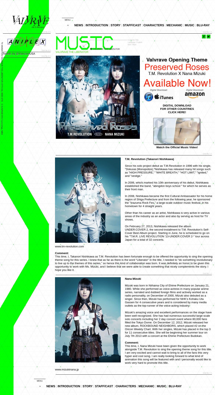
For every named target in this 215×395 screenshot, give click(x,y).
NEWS (78, 25)
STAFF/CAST (132, 25)
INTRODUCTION (97, 25)
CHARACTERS (153, 25)
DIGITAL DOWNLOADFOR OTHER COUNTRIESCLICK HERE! (177, 109)
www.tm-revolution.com (69, 246)
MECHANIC (174, 25)
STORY (116, 25)
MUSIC (189, 25)
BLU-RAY (203, 25)
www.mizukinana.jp (67, 369)
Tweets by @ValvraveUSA (19, 53)
